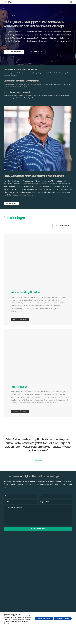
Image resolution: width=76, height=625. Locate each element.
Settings (6, 623)
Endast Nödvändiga (44, 619)
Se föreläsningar (35, 52)
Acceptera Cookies (63, 619)
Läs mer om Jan (11, 203)
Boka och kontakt (14, 52)
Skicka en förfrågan (20, 319)
